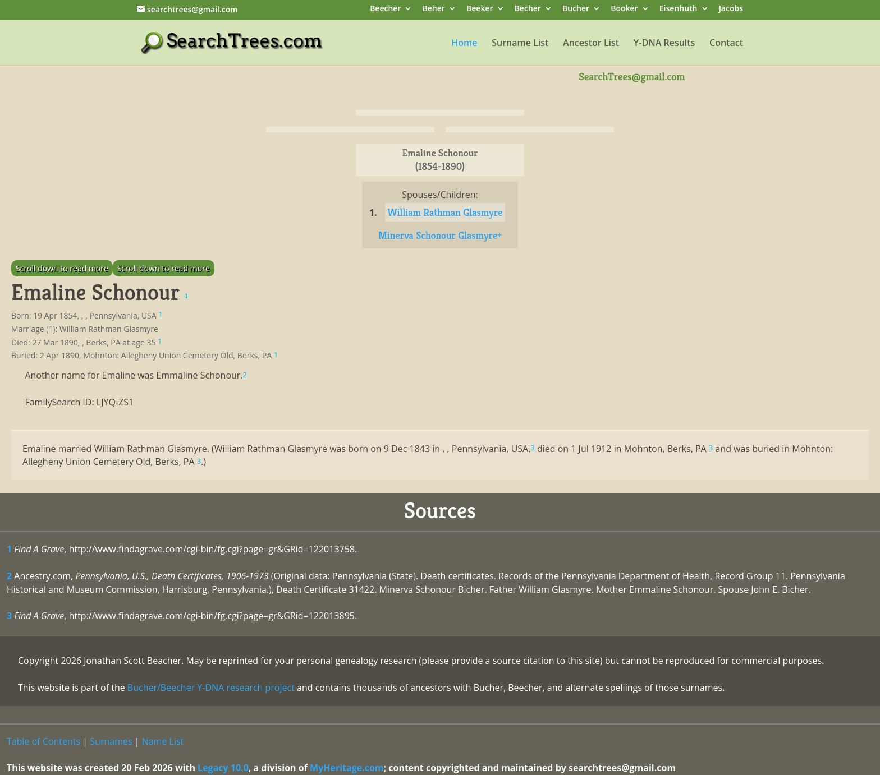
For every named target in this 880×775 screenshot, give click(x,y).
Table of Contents (43, 741)
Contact (726, 44)
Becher (528, 9)
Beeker (479, 9)
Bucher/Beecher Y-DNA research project (211, 687)
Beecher (385, 9)
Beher (434, 9)
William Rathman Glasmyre (445, 212)
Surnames (111, 741)
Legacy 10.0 (223, 768)
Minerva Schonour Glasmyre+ (440, 235)
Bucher (575, 9)
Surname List (520, 44)
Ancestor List (591, 44)
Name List (163, 741)
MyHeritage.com (347, 768)
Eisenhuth (678, 9)
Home (464, 44)
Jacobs (731, 9)
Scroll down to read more (62, 268)
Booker (624, 9)
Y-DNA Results (664, 44)
